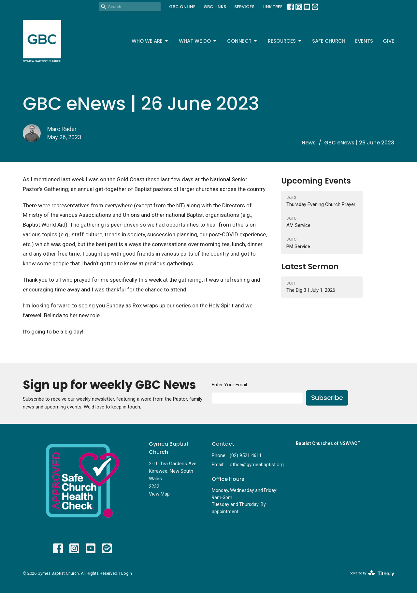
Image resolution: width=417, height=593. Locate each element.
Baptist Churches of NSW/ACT (328, 443)
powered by (372, 573)
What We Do (198, 40)
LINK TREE (272, 7)
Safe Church (328, 40)
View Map (159, 494)
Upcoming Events (316, 180)
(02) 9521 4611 (246, 455)
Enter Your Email (229, 385)
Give (388, 40)
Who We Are (150, 40)
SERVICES (244, 7)
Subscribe (327, 397)
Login (126, 573)
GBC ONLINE (182, 7)
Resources (285, 40)
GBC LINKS (215, 7)
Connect (242, 40)
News (309, 142)
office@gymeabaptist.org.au (259, 464)
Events (364, 40)
